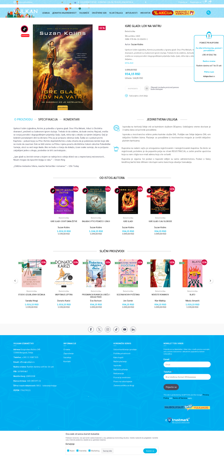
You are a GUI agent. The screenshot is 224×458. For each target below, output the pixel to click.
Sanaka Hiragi (31, 300)
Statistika (82, 451)
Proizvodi (34, 16)
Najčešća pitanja (121, 369)
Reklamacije (119, 373)
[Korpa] (209, 3)
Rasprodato (133, 88)
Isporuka (117, 365)
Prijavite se (171, 386)
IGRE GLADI (128, 221)
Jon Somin (128, 300)
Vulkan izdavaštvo (20, 16)
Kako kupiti (118, 357)
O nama (66, 349)
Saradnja (67, 357)
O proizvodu (23, 119)
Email (166, 359)
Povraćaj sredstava (122, 377)
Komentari (71, 119)
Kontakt (67, 361)
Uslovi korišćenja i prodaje (125, 349)
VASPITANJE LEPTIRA (63, 294)
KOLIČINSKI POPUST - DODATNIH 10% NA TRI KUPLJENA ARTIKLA (111, 2)
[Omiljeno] (204, 4)
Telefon (167, 371)
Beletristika (44, 16)
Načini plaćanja (120, 361)
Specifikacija (48, 119)
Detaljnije (129, 63)
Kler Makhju (160, 300)
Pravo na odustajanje (123, 381)
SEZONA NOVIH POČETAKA (128, 294)
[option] (112, 2)
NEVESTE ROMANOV (160, 294)
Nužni (72, 451)
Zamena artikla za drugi (124, 385)
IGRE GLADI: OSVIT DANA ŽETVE (63, 221)
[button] (208, 9)
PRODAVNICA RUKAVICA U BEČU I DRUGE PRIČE (96, 295)
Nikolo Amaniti (192, 300)
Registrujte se (195, 2)
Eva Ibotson (96, 300)
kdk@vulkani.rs (209, 76)
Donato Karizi (63, 300)
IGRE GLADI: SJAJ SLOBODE (160, 221)
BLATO (192, 294)
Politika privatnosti (122, 353)
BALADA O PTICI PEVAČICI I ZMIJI (96, 221)
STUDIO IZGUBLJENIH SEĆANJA (31, 294)
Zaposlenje (68, 353)
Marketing (95, 451)
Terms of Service (180, 397)
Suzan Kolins (137, 44)
